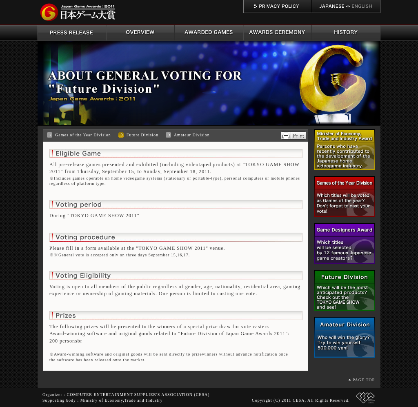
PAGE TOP (364, 380)
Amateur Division (192, 135)
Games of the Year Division (83, 135)
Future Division (142, 135)
